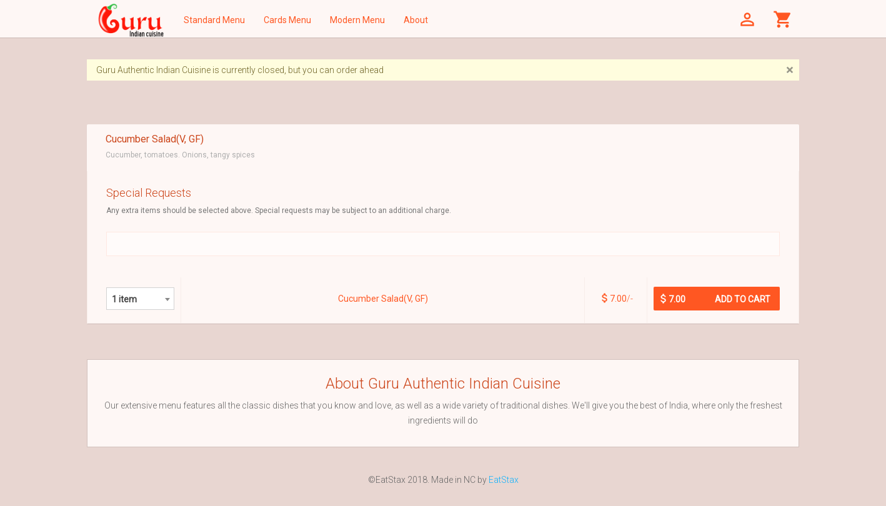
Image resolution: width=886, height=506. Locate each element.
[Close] (789, 70)
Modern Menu (357, 20)
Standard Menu (214, 20)
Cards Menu (287, 20)
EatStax (504, 480)
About (416, 20)
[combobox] (140, 298)
